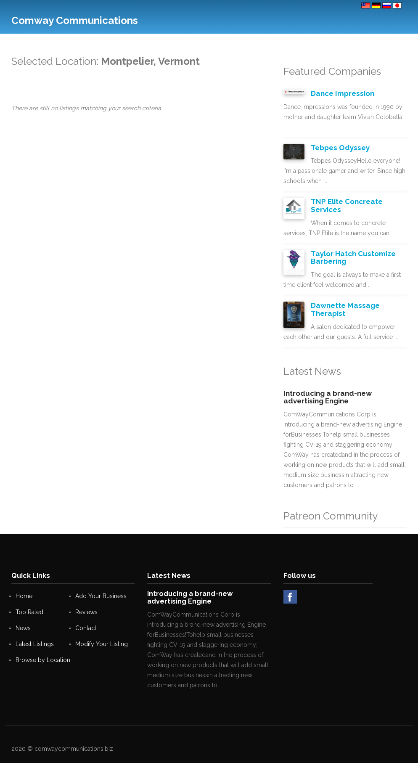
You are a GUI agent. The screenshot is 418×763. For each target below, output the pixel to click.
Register (367, 41)
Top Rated (121, 41)
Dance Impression (342, 93)
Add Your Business (78, 41)
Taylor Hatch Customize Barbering (353, 257)
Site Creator (268, 41)
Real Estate (180, 41)
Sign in (392, 41)
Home (24, 596)
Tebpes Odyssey (340, 147)
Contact (149, 41)
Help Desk (234, 41)
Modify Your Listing (101, 644)
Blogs (296, 41)
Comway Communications (74, 20)
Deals (207, 41)
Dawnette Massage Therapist (345, 309)
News (23, 628)
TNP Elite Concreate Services (347, 205)
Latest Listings (35, 644)
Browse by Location (43, 660)
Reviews (86, 612)
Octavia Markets (330, 41)
